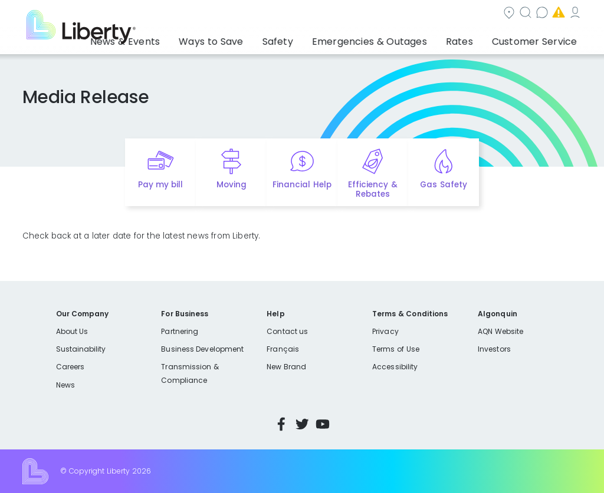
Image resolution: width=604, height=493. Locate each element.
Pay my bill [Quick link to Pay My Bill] (160, 184)
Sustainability (81, 349)
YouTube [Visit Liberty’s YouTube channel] (322, 424)
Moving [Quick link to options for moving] (231, 184)
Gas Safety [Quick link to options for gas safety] (443, 184)
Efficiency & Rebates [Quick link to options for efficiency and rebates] (372, 189)
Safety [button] (319, 38)
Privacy (385, 331)
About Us (72, 331)
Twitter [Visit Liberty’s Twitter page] (302, 424)
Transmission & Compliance (189, 373)
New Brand (286, 367)
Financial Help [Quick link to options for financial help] (302, 184)
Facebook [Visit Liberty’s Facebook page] (281, 424)
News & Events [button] (190, 38)
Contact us (409, 14)
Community (283, 14)
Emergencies (482, 14)
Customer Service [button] (538, 38)
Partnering (179, 331)
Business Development (202, 349)
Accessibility (395, 367)
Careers (70, 367)
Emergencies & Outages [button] (397, 38)
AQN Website (500, 331)
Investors (494, 349)
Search (346, 14)
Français (282, 349)
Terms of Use (395, 349)
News (65, 385)
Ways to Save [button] (263, 38)
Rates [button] (475, 38)
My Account (556, 14)
